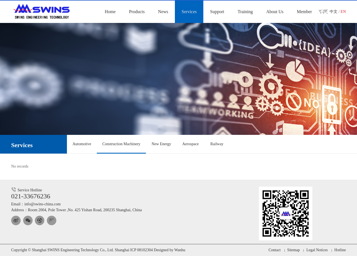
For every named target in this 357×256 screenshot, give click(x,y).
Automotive (82, 144)
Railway (216, 144)
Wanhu (179, 250)
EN (343, 12)
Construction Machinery (121, 144)
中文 (333, 12)
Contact (274, 250)
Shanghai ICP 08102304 (134, 250)
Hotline (340, 250)
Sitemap (292, 250)
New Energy (161, 144)
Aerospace (190, 144)
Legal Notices (316, 250)
